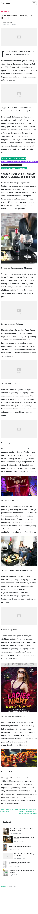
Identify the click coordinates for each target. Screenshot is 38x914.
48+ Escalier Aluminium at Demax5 (20, 846)
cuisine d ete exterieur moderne (14, 158)
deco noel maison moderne (12, 165)
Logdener (3, 886)
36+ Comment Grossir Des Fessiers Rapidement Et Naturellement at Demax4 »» (28, 811)
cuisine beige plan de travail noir (14, 168)
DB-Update (5, 12)
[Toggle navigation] (34, 3)
